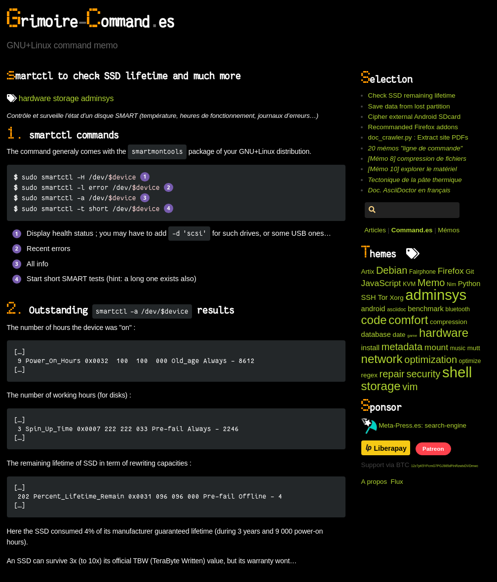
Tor (382, 297)
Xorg (396, 297)
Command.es (412, 230)
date (399, 334)
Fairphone (422, 271)
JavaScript (381, 283)
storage (65, 98)
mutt (473, 348)
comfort (408, 320)
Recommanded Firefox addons (413, 127)
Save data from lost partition (409, 106)
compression (448, 322)
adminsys (97, 98)
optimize (470, 361)
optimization (430, 359)
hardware (35, 98)
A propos (374, 481)
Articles (375, 230)
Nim (451, 284)
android (373, 309)
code (374, 320)
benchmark (426, 309)
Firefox (451, 271)
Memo (431, 282)
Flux (397, 481)
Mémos (448, 230)
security (423, 373)
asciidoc (396, 309)
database (376, 334)
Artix (368, 271)
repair (392, 373)
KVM (409, 284)
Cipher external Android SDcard (414, 116)
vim (410, 386)
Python (469, 284)
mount (436, 347)
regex (369, 375)
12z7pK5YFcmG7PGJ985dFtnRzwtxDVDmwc (444, 466)
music (457, 348)
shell (457, 372)
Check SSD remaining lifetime (412, 95)
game (412, 335)
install (370, 348)
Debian (391, 270)
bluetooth (458, 309)
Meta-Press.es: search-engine (414, 425)
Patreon (433, 448)
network (382, 358)
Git (469, 271)
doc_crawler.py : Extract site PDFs (418, 137)
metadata (402, 346)
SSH (368, 297)
